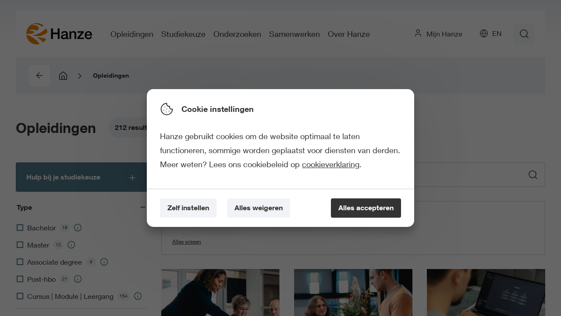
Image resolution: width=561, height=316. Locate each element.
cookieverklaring (330, 164)
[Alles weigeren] (258, 208)
